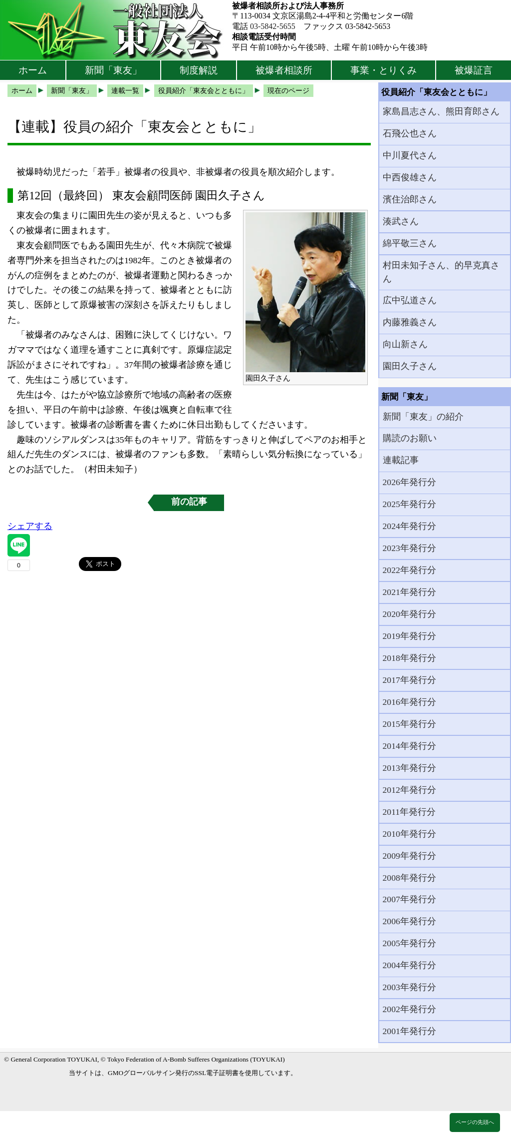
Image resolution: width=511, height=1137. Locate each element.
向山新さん (405, 344)
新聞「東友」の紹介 (423, 417)
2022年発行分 (409, 570)
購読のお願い (410, 438)
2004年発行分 (409, 965)
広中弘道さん (410, 300)
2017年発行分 (409, 680)
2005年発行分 (409, 943)
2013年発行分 (409, 768)
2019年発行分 (409, 636)
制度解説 (199, 70)
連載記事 (401, 460)
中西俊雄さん (410, 177)
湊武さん (401, 221)
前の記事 (189, 502)
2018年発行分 (409, 658)
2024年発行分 (409, 526)
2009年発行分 (409, 856)
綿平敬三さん (410, 243)
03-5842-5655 (272, 26)
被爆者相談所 (284, 70)
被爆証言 (474, 70)
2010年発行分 (409, 834)
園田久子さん (410, 366)
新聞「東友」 (113, 70)
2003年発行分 (409, 987)
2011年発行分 (409, 812)
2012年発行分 (409, 790)
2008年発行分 (409, 878)
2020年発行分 (409, 614)
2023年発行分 (409, 548)
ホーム (32, 70)
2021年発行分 (409, 592)
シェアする (29, 526)
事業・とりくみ (383, 70)
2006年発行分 (409, 921)
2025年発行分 (409, 504)
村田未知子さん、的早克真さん (441, 271)
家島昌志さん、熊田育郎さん (441, 111)
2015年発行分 (409, 724)
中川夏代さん (410, 155)
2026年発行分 (409, 482)
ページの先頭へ (475, 1122)
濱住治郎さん (410, 199)
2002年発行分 (409, 1009)
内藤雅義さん (410, 322)
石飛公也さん (410, 133)
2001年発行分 (409, 1031)
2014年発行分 (409, 746)
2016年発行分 (409, 702)
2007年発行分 (409, 899)
